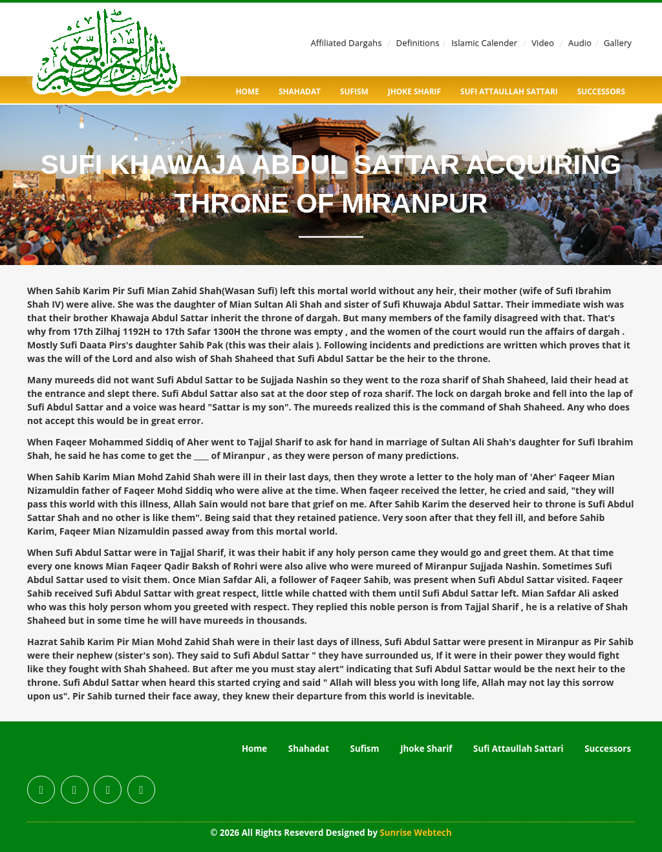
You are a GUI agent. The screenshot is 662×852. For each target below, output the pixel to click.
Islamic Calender (484, 42)
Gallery (618, 42)
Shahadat (300, 91)
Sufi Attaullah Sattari (509, 91)
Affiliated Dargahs (345, 42)
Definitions (418, 42)
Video (542, 42)
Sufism (354, 91)
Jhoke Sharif (414, 91)
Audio (580, 42)
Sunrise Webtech (416, 832)
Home (247, 91)
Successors (601, 91)
